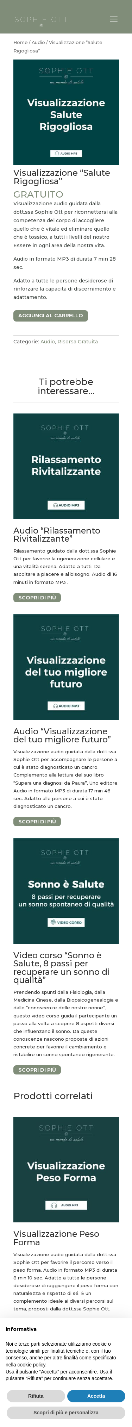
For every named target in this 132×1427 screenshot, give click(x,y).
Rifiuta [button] (36, 1396)
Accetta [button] (96, 1396)
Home (20, 42)
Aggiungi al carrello (50, 315)
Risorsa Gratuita (77, 341)
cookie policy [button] (31, 1364)
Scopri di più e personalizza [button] (65, 1412)
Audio (38, 42)
